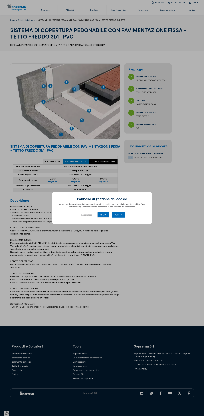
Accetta (118, 215)
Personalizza (86, 215)
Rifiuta (103, 215)
